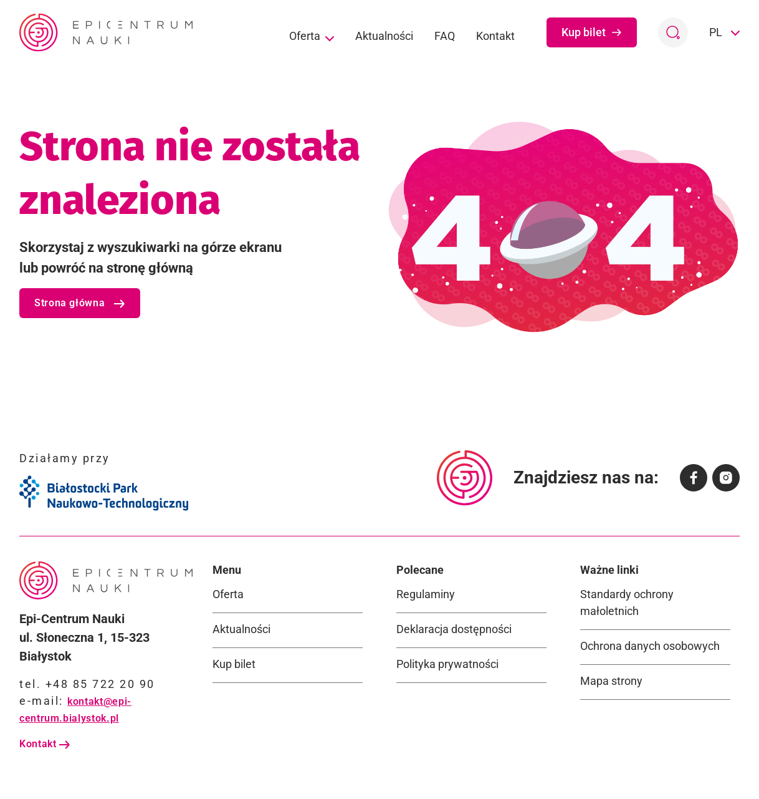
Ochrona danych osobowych (650, 645)
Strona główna (79, 303)
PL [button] (717, 32)
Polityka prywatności (447, 664)
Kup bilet (591, 32)
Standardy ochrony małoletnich (627, 602)
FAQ (444, 35)
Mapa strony (611, 680)
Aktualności (384, 35)
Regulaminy (425, 594)
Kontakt (495, 35)
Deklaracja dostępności (454, 629)
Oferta (311, 37)
